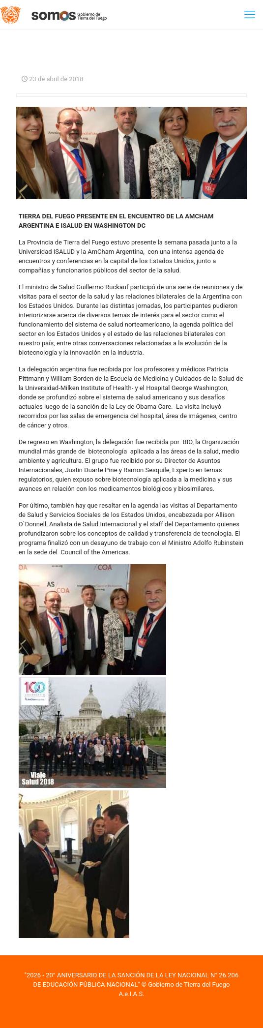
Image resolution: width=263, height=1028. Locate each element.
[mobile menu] (249, 14)
